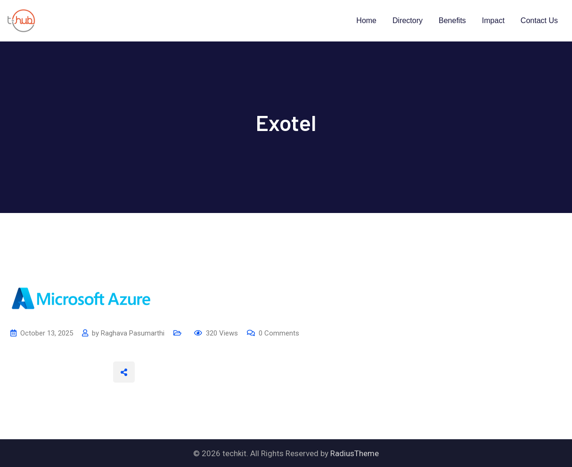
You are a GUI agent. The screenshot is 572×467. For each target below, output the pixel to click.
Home (366, 20)
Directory (407, 20)
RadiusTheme (354, 453)
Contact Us (539, 20)
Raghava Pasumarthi (132, 333)
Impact (493, 20)
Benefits (452, 20)
